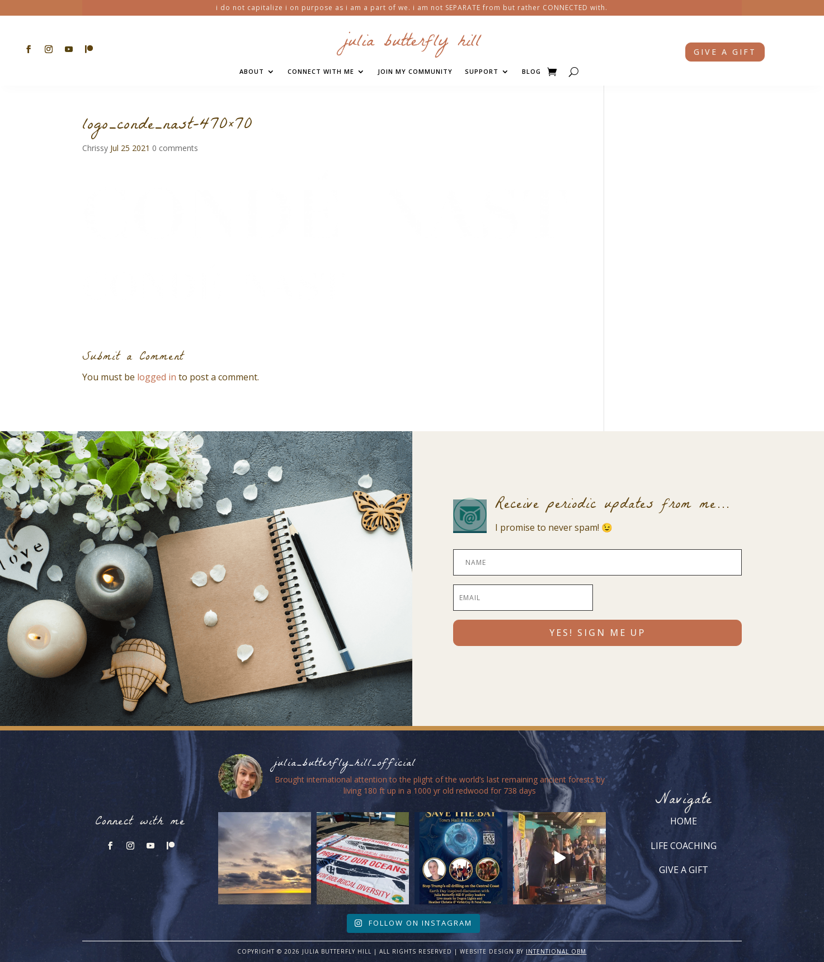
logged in (156, 377)
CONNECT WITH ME (321, 72)
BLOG (531, 72)
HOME (683, 821)
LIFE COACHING (684, 846)
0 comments (175, 148)
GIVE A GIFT (683, 870)
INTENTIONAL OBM (556, 951)
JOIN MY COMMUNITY (415, 72)
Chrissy (95, 148)
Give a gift (725, 51)
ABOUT (251, 72)
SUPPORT (481, 72)
